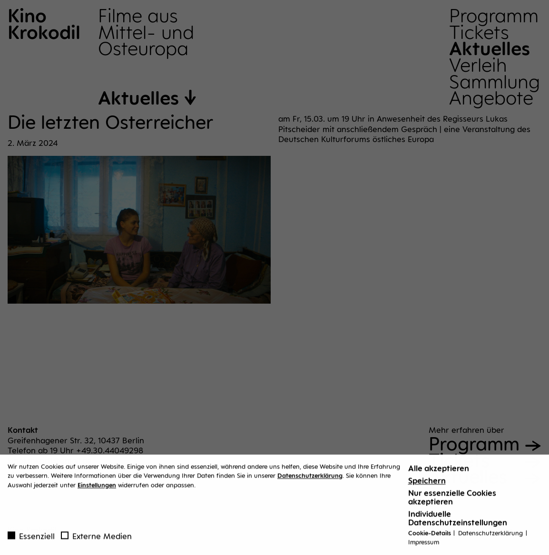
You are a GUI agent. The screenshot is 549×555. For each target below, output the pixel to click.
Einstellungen (97, 488)
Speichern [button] (427, 483)
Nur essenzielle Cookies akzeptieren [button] (452, 500)
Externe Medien (96, 539)
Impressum (423, 545)
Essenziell (31, 539)
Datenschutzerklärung (310, 479)
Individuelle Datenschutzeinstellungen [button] (457, 521)
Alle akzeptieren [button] (438, 471)
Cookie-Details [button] (430, 536)
